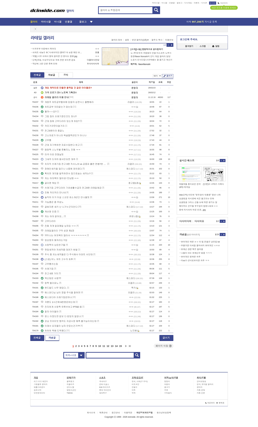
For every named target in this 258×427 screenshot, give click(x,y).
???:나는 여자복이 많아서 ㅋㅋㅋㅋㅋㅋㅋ (63, 235)
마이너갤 (156, 3)
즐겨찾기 (189, 46)
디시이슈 (199, 221)
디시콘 (204, 3)
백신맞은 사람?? (51, 278)
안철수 (134, 387)
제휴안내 (103, 413)
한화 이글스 (104, 384)
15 (120, 346)
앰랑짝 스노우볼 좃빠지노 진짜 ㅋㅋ (60, 149)
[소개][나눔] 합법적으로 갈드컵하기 (147, 49)
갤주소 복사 (157, 40)
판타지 (199, 387)
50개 (157, 76)
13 (112, 346)
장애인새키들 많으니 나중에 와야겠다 (61, 169)
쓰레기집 (47, 268)
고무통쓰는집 (49, 264)
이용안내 (169, 40)
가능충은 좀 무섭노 (52, 202)
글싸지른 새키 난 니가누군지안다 (59, 207)
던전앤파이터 (39, 393)
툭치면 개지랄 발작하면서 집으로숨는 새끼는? (65, 173)
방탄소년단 (71, 390)
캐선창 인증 (48, 211)
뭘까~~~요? (48, 111)
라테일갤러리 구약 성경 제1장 (57, 230)
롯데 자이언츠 (105, 390)
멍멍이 (167, 381)
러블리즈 (70, 384)
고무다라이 (48, 221)
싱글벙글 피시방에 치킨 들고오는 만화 (196, 198)
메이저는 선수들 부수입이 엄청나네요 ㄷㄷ (198, 206)
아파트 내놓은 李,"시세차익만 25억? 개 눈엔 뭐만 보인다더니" (58, 52)
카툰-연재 (201, 390)
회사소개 (91, 413)
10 (99, 346)
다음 (126, 346)
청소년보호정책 (164, 413)
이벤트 (196, 3)
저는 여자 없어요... (52, 216)
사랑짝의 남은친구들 (53, 245)
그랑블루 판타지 (41, 384)
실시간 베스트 (186, 160)
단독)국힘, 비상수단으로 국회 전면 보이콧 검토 (54, 60)
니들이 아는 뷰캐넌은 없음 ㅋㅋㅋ (196, 253)
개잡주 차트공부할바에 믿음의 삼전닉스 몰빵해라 (67, 102)
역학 (134, 393)
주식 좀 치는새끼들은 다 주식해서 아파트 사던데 (67, 254)
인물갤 (172, 3)
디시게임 (188, 3)
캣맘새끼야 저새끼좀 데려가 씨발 (59, 249)
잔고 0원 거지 (49, 273)
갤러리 (34, 21)
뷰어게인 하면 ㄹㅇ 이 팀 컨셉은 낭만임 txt (200, 242)
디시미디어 (185, 221)
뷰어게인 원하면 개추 (191, 257)
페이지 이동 (164, 346)
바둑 (134, 390)
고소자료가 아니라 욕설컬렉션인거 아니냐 (63, 135)
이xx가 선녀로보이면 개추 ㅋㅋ (195, 260)
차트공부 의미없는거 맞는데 (56, 107)
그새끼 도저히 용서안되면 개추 (58, 159)
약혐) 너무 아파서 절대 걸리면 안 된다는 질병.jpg (55, 56)
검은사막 (37, 390)
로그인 (212, 3)
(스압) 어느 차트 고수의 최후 (57, 259)
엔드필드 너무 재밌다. (53, 288)
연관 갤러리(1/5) (140, 40)
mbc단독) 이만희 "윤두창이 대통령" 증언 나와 (200, 195)
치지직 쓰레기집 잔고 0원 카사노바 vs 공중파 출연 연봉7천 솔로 (74, 164)
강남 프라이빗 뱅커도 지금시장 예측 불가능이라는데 (68, 321)
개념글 (51, 75)
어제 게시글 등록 (201, 21)
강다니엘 (70, 387)
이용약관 (128, 413)
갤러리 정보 (116, 40)
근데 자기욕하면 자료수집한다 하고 (60, 145)
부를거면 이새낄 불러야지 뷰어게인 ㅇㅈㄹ (200, 245)
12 (108, 346)
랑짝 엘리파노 (50, 283)
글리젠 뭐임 (48, 183)
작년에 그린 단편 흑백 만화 (45, 64)
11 (103, 346)
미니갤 (164, 3)
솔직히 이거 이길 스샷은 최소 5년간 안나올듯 (65, 197)
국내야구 (103, 381)
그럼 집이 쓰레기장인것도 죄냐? (58, 116)
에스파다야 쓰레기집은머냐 (56, 297)
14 (116, 346)
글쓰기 (169, 76)
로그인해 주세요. (189, 39)
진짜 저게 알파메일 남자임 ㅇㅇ (58, 226)
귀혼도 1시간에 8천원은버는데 (58, 302)
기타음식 (168, 393)
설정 (127, 40)
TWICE (70, 393)
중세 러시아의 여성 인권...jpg (192, 210)
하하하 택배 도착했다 (53, 330)
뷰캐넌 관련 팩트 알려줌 (192, 249)
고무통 (46, 140)
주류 (166, 390)
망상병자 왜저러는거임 (54, 240)
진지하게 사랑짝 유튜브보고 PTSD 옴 (61, 307)
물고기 (167, 387)
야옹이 (167, 384)
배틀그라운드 (39, 387)
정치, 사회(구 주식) (140, 381)
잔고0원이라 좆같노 (52, 130)
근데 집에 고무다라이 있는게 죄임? (60, 121)
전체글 (37, 75)
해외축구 (103, 393)
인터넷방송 (201, 381)
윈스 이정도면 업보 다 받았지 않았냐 (61, 316)
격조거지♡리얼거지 (53, 126)
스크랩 (203, 46)
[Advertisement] (14, 130)
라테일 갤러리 (42, 38)
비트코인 (135, 384)
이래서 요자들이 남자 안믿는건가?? (60, 326)
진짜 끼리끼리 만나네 (53, 192)
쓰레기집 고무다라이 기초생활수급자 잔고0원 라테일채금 (71, 188)
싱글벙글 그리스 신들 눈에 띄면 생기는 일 (198, 202)
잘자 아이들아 (50, 311)
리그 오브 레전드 (41, 381)
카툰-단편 (201, 393)
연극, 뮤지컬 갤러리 (205, 384)
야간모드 (223, 3)
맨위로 (220, 403)
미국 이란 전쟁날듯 (52, 154)
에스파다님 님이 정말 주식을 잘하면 (60, 292)
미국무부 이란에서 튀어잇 (44, 49)
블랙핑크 (70, 381)
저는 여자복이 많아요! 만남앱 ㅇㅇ (60, 178)
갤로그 (179, 3)
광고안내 (116, 413)
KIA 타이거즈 (104, 387)
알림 (215, 46)
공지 (66, 75)
